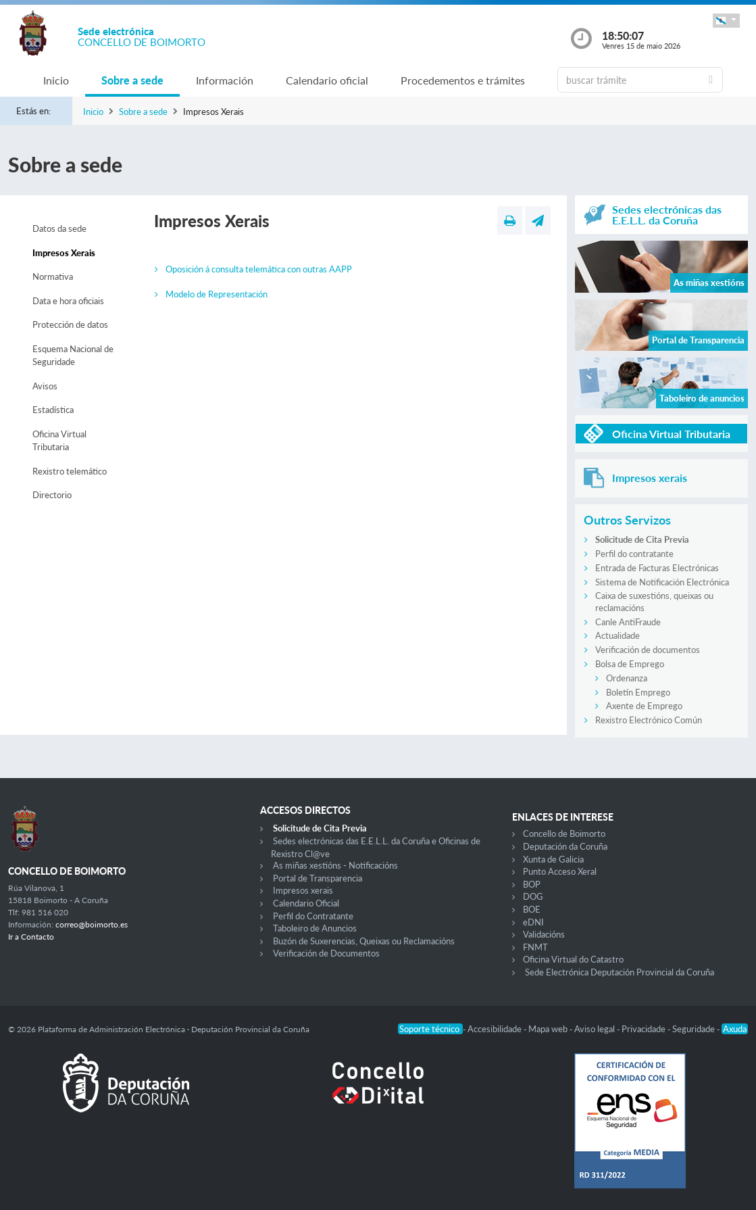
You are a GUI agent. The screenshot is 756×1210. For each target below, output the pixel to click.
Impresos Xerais (63, 252)
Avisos (44, 386)
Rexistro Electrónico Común (648, 720)
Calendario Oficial (306, 903)
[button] (726, 21)
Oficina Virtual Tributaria (59, 441)
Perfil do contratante (634, 553)
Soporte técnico (430, 1028)
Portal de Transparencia (317, 878)
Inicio (56, 80)
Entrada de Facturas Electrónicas (657, 567)
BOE (531, 909)
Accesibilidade (496, 1028)
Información (224, 80)
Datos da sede (59, 228)
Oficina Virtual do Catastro (573, 959)
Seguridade (694, 1028)
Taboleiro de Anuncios (315, 928)
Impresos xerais (303, 890)
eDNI (533, 922)
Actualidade (617, 635)
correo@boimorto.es (91, 924)
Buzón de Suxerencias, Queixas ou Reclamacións (364, 941)
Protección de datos (70, 324)
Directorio (52, 494)
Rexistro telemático (69, 471)
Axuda (735, 1028)
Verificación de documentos (647, 649)
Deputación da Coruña (565, 846)
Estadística (53, 409)
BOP (531, 884)
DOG (533, 896)
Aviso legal (595, 1028)
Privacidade (644, 1028)
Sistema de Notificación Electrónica (662, 582)
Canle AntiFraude (628, 621)
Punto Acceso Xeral (560, 871)
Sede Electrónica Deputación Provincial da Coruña (619, 972)
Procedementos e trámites (463, 80)
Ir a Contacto (31, 936)
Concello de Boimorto (564, 833)
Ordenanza (626, 678)
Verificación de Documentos (326, 953)
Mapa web (549, 1028)
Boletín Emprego (638, 692)
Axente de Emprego (644, 705)
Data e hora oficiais (68, 300)
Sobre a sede (132, 80)
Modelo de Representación (217, 294)
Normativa (52, 276)
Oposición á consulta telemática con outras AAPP (259, 269)
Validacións (544, 934)
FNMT (535, 947)
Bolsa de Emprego (629, 663)
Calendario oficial (327, 80)
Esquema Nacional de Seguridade (73, 355)
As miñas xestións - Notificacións (335, 865)
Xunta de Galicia (553, 859)
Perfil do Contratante (313, 916)
